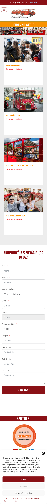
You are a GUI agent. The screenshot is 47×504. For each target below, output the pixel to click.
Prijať (23, 479)
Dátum (5, 312)
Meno (4, 266)
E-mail (4, 301)
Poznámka (6, 370)
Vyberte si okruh (8, 289)
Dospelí (5, 335)
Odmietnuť (23, 486)
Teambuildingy (13, 65)
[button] (43, 453)
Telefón (5, 277)
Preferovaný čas (8, 324)
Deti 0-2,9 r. (6, 347)
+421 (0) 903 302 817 (23, 2)
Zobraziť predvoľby (23, 493)
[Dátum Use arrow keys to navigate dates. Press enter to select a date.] (23, 317)
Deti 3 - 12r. (6, 359)
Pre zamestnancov (15, 215)
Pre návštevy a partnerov (19, 165)
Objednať (23, 390)
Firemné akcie (13, 115)
